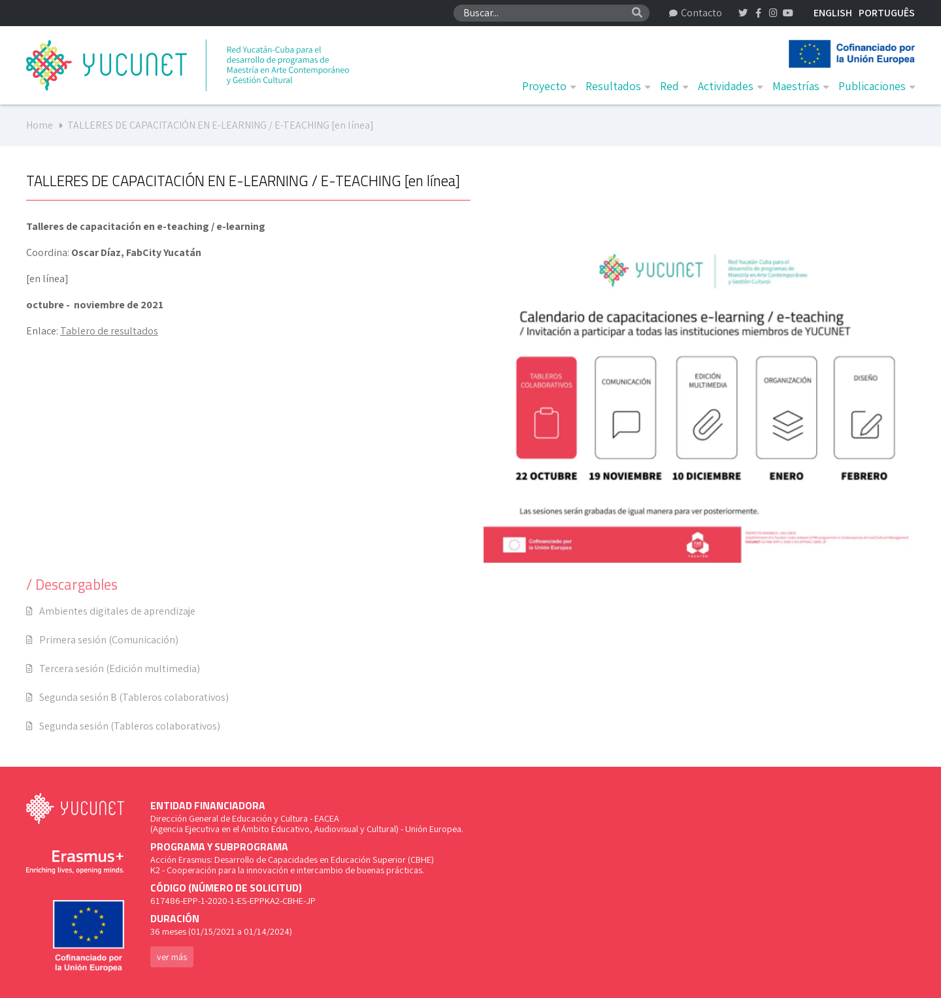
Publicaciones (876, 85)
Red (674, 85)
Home (39, 125)
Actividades (730, 85)
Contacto (695, 13)
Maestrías (800, 85)
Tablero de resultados (109, 331)
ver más (172, 956)
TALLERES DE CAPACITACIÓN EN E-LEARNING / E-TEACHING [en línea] (220, 125)
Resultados (618, 85)
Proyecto (549, 85)
